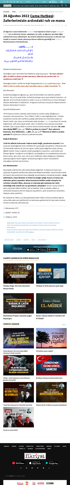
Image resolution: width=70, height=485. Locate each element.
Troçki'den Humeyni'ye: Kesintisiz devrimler (17, 405)
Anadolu (30, 31)
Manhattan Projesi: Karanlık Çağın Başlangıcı (17, 317)
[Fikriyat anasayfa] (17, 250)
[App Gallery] (53, 249)
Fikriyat (12, 476)
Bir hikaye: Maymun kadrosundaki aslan (49, 378)
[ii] (4, 213)
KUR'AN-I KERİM (16, 6)
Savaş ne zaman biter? (10, 430)
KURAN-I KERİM (40, 446)
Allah (47, 121)
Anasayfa (6, 12)
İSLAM (22, 6)
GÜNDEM (14, 446)
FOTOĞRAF (57, 446)
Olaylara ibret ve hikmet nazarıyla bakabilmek (51, 405)
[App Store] (31, 249)
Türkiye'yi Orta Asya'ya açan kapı (49, 286)
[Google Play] (42, 249)
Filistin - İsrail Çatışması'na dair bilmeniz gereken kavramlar (16, 379)
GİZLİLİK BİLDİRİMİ (40, 448)
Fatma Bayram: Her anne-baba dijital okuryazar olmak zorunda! (15, 352)
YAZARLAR (26, 6)
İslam (14, 12)
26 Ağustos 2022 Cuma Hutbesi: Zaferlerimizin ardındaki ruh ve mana (41, 12)
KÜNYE (49, 448)
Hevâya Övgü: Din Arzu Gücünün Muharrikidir (16, 287)
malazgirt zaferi (8, 239)
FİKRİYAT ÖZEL (53, 6)
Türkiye (59, 39)
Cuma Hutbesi (41, 16)
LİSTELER (41, 6)
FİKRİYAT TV (46, 6)
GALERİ (36, 6)
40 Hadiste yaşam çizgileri (44, 351)
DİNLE (58, 6)
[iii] (4, 217)
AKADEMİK (32, 6)
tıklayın (31, 232)
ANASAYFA (6, 446)
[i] (4, 208)
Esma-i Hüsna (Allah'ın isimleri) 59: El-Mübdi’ (50, 317)
